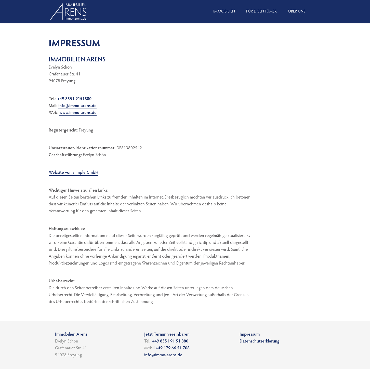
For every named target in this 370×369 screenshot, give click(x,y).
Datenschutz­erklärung (260, 341)
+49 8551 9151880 (74, 99)
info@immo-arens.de (77, 106)
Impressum (250, 335)
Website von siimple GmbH (73, 173)
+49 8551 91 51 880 (170, 341)
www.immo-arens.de (78, 113)
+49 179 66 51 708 (173, 348)
